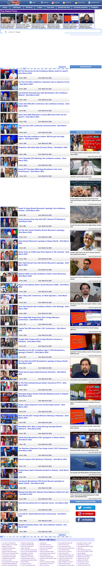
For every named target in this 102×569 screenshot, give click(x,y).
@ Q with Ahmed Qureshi (65, 546)
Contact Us (68, 2)
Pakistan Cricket (44, 549)
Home (5, 7)
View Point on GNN (6, 560)
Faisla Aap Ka (43, 543)
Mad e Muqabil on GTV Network (9, 544)
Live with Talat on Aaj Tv (83, 563)
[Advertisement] (35, 50)
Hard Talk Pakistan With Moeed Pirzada (9, 563)
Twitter (34, 2)
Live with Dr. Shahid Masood (9, 543)
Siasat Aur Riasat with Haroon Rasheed (9, 551)
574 (14, 68)
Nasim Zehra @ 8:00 (63, 553)
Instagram (56, 2)
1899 (50, 68)
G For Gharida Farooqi (64, 549)
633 (42, 68)
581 (38, 68)
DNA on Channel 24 (44, 565)
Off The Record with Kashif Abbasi (10, 553)
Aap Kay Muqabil (82, 553)
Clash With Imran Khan (45, 544)
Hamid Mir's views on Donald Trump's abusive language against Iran (71, 21)
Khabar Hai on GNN (7, 549)
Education (42, 560)
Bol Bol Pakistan (25, 561)
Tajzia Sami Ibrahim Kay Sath (28, 558)
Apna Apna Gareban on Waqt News (84, 543)
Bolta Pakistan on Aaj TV (83, 561)
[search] (33, 32)
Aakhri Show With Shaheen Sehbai (48, 558)
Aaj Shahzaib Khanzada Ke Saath (29, 560)
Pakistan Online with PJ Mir (84, 565)
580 (35, 68)
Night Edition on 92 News (27, 553)
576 (21, 68)
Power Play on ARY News (27, 546)
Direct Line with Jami (63, 544)
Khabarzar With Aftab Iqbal (27, 544)
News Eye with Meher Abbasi (47, 551)
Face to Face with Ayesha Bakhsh (29, 551)
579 (31, 68)
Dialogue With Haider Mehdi (8, 556)
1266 (46, 68)
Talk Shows (17, 7)
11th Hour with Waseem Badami (47, 561)
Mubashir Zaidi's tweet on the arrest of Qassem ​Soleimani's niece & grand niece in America (23, 21)
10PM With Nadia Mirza (64, 560)
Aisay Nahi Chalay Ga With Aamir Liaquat (67, 548)
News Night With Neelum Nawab (85, 546)
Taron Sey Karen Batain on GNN (85, 551)
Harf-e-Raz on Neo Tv (26, 563)
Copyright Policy (95, 2)
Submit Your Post (64, 7)
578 (28, 68)
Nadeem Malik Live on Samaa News (66, 562)
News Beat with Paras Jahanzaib (47, 553)
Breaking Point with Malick (84, 556)
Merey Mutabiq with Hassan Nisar (10, 561)
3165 (58, 68)
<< (5, 68)
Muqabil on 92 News (7, 546)
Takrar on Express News (64, 563)
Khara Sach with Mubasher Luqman (46, 548)
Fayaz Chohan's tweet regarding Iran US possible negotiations (86, 21)
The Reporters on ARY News (9, 555)
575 (17, 68)
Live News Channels (80, 7)
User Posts (50, 7)
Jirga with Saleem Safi (45, 555)
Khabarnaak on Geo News (27, 556)
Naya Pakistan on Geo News (46, 563)
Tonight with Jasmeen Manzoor (66, 556)
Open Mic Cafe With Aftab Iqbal (9, 565)
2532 (54, 68)
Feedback (94, 7)
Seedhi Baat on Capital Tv (84, 544)
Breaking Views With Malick (8, 548)
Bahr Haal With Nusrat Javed (84, 549)
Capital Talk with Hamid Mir (8, 558)
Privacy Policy (81, 2)
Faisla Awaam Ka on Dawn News (66, 565)
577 (24, 68)
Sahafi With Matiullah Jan (27, 555)
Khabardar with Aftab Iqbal (27, 543)
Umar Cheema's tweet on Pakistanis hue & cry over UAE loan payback (39, 21)
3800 (67, 68)
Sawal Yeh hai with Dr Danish (66, 558)
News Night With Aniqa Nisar (65, 543)
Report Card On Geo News (65, 551)
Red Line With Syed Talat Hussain (29, 549)
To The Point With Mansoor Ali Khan (28, 565)
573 (10, 68)
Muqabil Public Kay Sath (83, 558)
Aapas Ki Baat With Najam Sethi (66, 555)
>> (70, 536)
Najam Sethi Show (25, 548)
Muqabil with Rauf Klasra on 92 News (85, 555)
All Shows (29, 7)
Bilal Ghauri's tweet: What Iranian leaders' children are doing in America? (55, 21)
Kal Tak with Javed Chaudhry (47, 546)
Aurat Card (80, 548)
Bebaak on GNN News (83, 560)
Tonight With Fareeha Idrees (46, 556)
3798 (62, 68)
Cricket (39, 7)
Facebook (45, 2)
